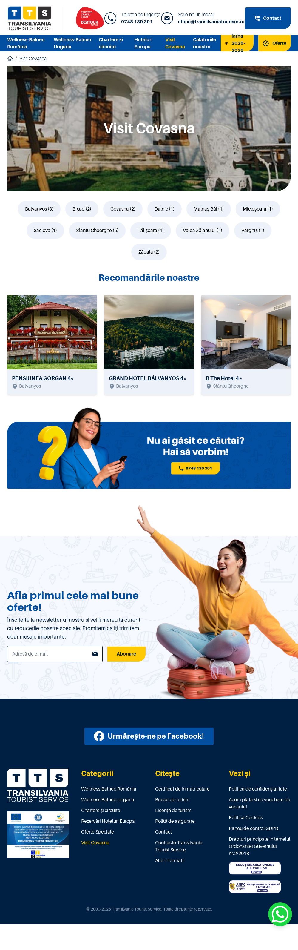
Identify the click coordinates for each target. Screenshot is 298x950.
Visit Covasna (33, 58)
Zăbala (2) (149, 252)
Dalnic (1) (165, 209)
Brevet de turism (172, 799)
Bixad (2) (81, 209)
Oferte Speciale (97, 832)
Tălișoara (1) (151, 230)
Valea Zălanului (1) (202, 230)
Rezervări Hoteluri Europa (108, 821)
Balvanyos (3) (39, 209)
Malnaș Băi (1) (209, 209)
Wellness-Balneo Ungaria (107, 799)
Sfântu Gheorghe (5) (97, 230)
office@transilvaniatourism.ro (211, 21)
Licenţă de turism (173, 810)
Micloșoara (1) (258, 209)
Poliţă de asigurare (175, 821)
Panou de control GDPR (253, 828)
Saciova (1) (45, 230)
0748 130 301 (137, 21)
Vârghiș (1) (252, 230)
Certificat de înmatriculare (182, 789)
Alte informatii (170, 860)
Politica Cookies (246, 817)
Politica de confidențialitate (258, 789)
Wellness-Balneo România (108, 789)
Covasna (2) (122, 209)
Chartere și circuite (101, 810)
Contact (163, 832)
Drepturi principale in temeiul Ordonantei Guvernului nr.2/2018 (259, 846)
